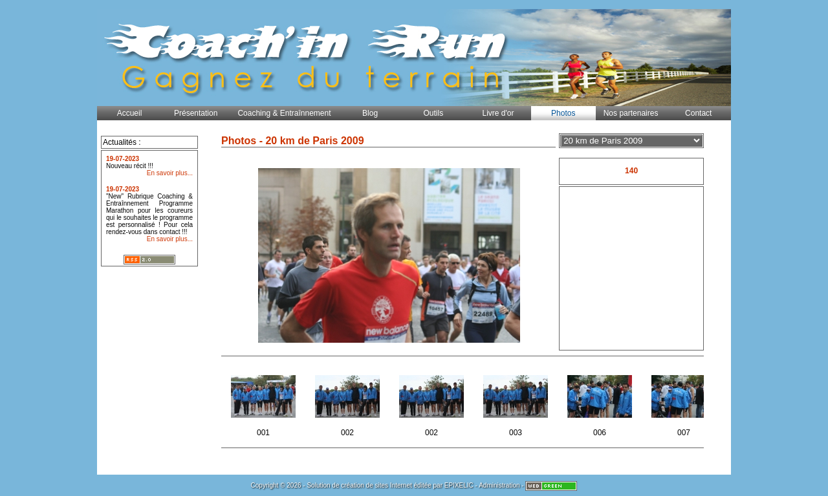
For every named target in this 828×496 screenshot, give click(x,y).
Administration (499, 485)
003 (516, 402)
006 (600, 402)
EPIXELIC (459, 485)
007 (685, 402)
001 (264, 402)
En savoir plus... (170, 173)
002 (348, 402)
